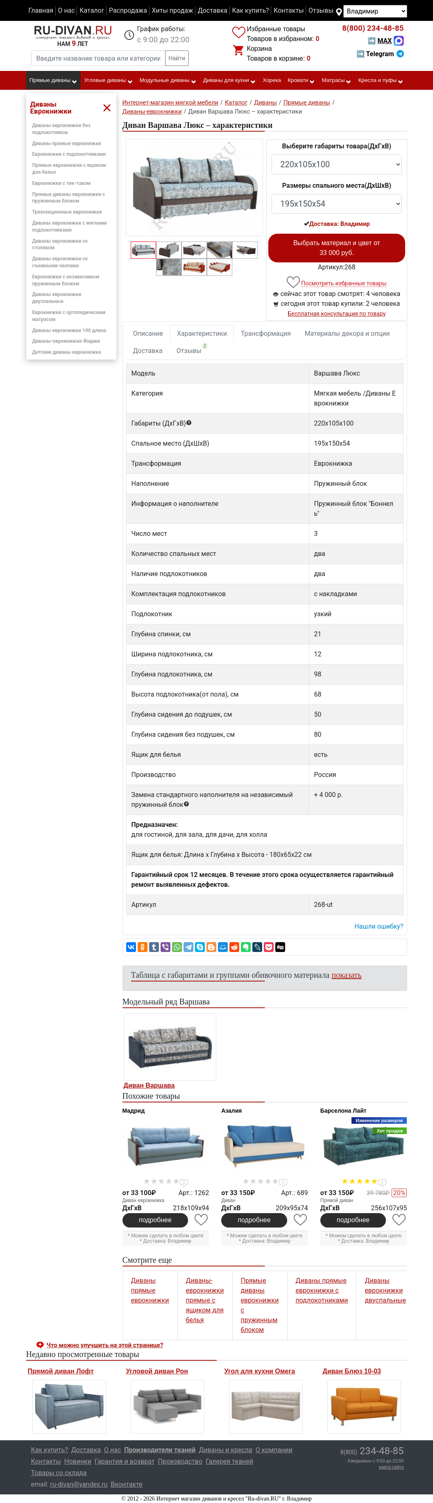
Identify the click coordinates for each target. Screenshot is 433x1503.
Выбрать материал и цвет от (336, 247)
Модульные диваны (168, 80)
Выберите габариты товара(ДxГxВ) (337, 146)
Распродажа (128, 10)
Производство (180, 1461)
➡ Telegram (380, 54)
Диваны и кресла (225, 1450)
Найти (177, 58)
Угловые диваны (108, 80)
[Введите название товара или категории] (98, 58)
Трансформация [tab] (266, 333)
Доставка (212, 10)
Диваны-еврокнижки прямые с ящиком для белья (205, 1300)
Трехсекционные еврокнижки (67, 212)
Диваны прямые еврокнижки (66, 143)
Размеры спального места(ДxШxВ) (336, 185)
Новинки (77, 1461)
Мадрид (133, 1110)
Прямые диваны (53, 80)
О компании (274, 1450)
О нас (66, 10)
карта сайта (391, 1467)
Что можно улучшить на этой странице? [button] (105, 1345)
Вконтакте (126, 1484)
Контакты (289, 10)
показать (347, 974)
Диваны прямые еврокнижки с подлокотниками (322, 1290)
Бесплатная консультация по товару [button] (336, 313)
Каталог (91, 10)
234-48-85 (373, 28)
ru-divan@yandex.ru (78, 1484)
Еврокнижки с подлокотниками (69, 154)
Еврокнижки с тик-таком (61, 183)
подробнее (155, 1219)
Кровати (301, 80)
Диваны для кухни (229, 80)
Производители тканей (159, 1450)
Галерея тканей (229, 1461)
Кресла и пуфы (381, 80)
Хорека (272, 80)
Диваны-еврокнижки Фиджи (66, 341)
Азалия (231, 1110)
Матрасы (337, 80)
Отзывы (320, 10)
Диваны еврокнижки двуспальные (385, 1290)
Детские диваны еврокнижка (66, 352)
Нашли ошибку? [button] (378, 926)
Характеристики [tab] (202, 333)
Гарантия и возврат (125, 1461)
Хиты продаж (172, 10)
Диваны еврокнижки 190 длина (69, 330)
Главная (40, 10)
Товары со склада (59, 1473)
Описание (148, 333)
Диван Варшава (149, 1085)
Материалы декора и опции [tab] (347, 333)
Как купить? (250, 10)
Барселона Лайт (343, 1110)
